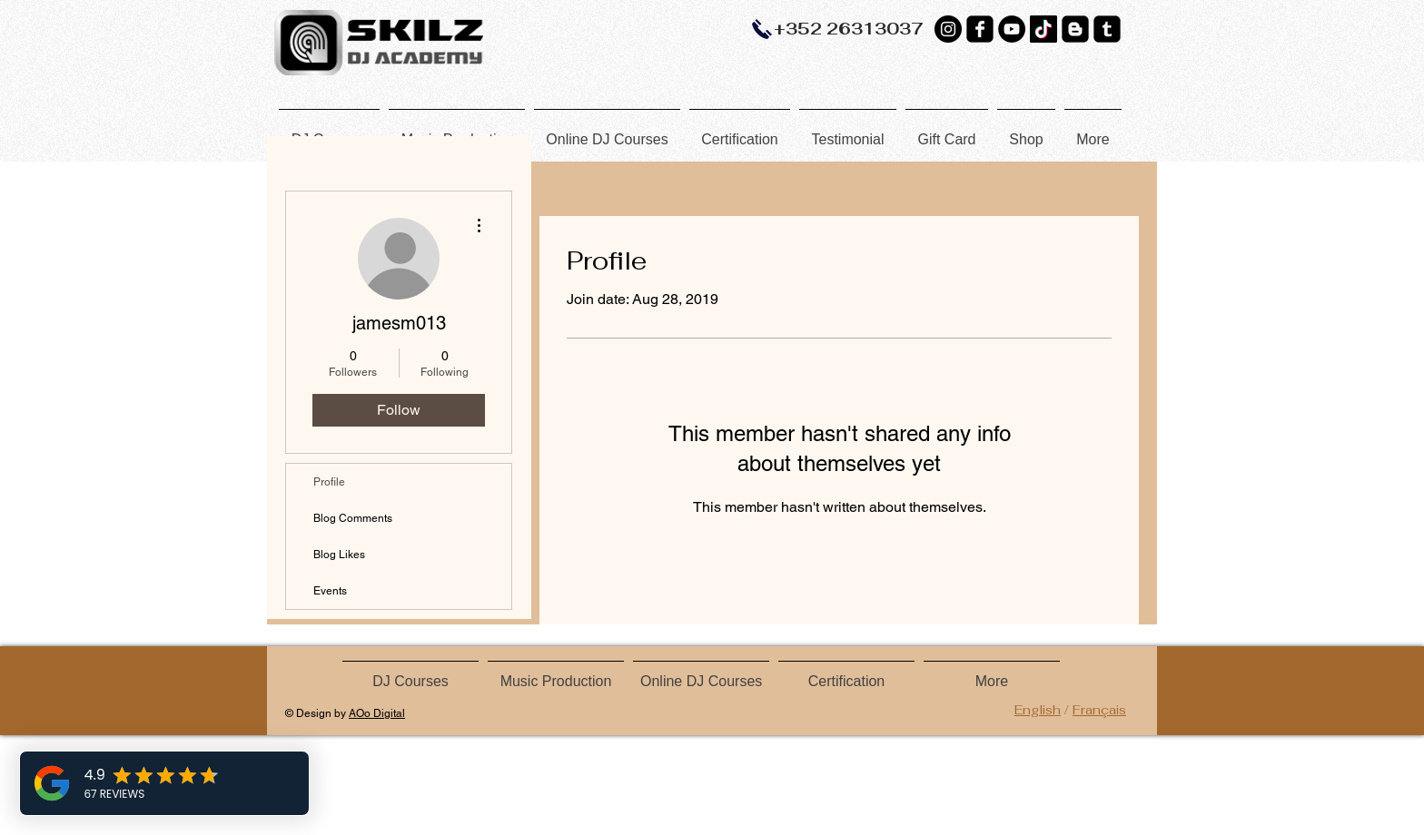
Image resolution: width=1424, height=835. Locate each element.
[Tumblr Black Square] (1107, 29)
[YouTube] (1011, 29)
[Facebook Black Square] (980, 29)
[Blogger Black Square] (1075, 29)
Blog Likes (339, 554)
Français (1099, 710)
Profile (329, 482)
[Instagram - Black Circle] (948, 29)
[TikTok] (1043, 29)
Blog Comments (352, 518)
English (1037, 710)
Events (330, 590)
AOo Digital (377, 713)
